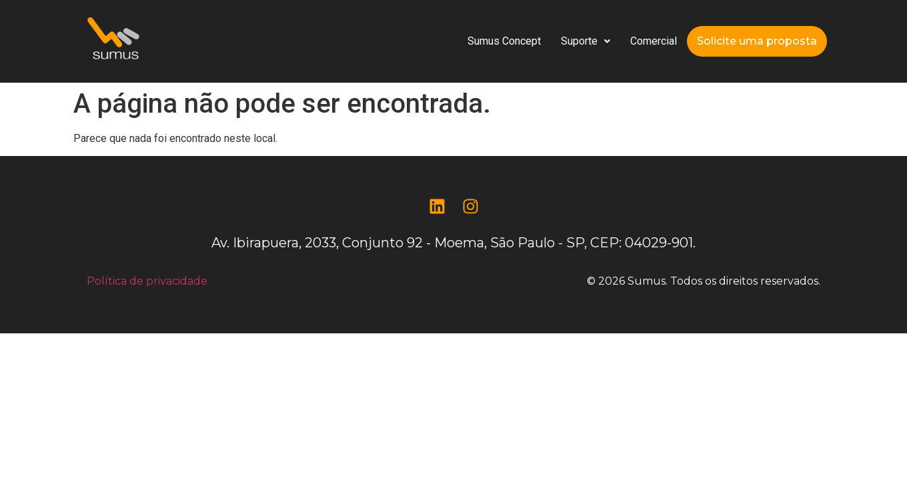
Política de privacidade (147, 281)
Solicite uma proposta (757, 41)
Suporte (585, 41)
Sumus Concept (504, 41)
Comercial (653, 41)
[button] (585, 41)
